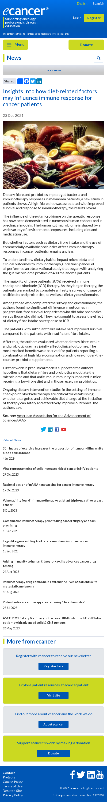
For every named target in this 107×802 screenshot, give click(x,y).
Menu (15, 45)
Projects (9, 777)
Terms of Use (13, 786)
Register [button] (94, 18)
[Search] (98, 58)
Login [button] (77, 18)
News (14, 57)
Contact (9, 773)
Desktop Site (12, 791)
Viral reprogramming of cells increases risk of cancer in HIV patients (50, 468)
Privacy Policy (13, 795)
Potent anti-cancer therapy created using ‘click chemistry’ (44, 602)
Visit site (53, 695)
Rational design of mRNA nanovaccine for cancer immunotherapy (48, 484)
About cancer (53, 724)
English (82, 3)
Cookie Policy (13, 782)
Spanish (98, 3)
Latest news (53, 70)
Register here (53, 666)
